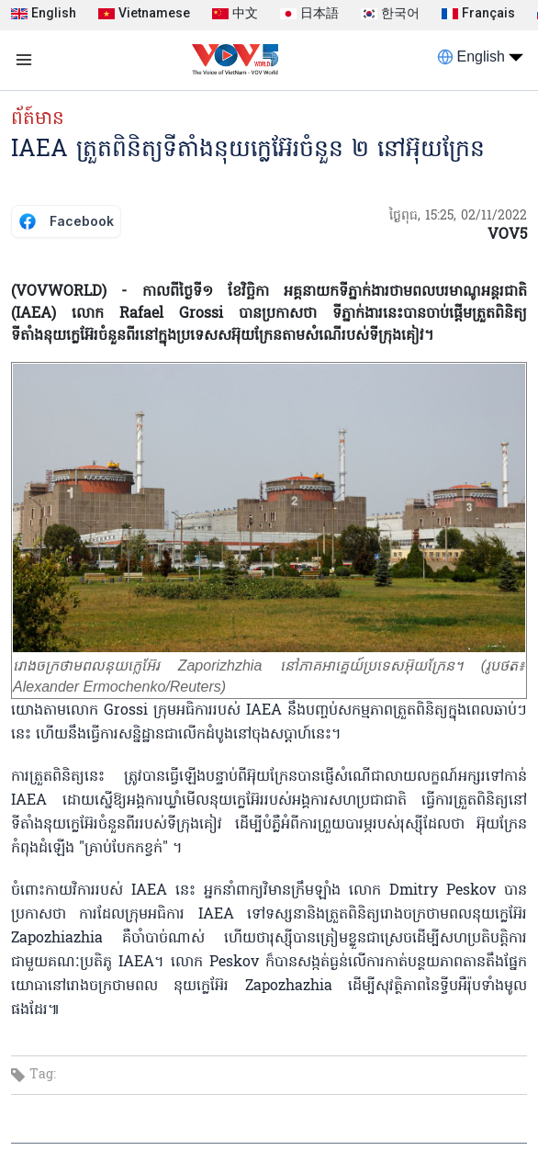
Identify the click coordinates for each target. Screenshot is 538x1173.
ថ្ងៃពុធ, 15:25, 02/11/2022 (458, 216)
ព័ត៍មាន (37, 119)
